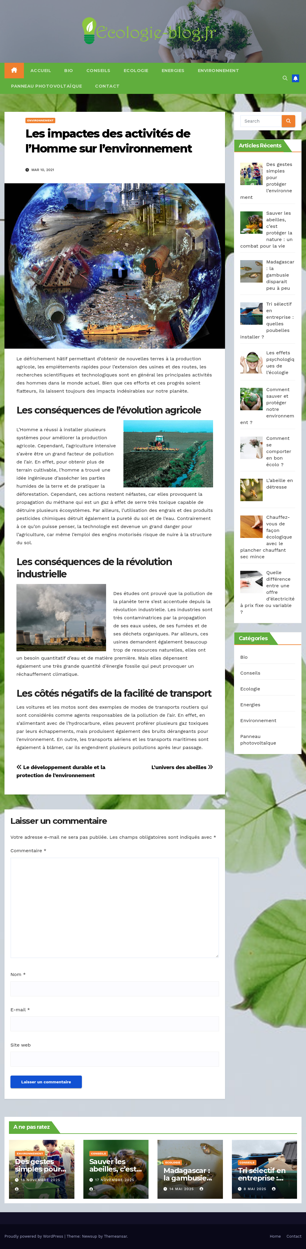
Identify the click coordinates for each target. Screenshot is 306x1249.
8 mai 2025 (256, 1189)
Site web (20, 1045)
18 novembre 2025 (40, 1180)
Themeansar (115, 1236)
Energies (173, 70)
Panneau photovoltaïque (46, 86)
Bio (68, 70)
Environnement (218, 70)
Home (275, 1236)
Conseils (98, 70)
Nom (18, 974)
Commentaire (28, 850)
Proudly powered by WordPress (34, 1236)
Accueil (40, 70)
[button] (285, 78)
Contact (107, 86)
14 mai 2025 (182, 1189)
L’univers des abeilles (182, 767)
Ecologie (136, 70)
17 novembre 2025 (114, 1180)
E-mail (20, 1009)
